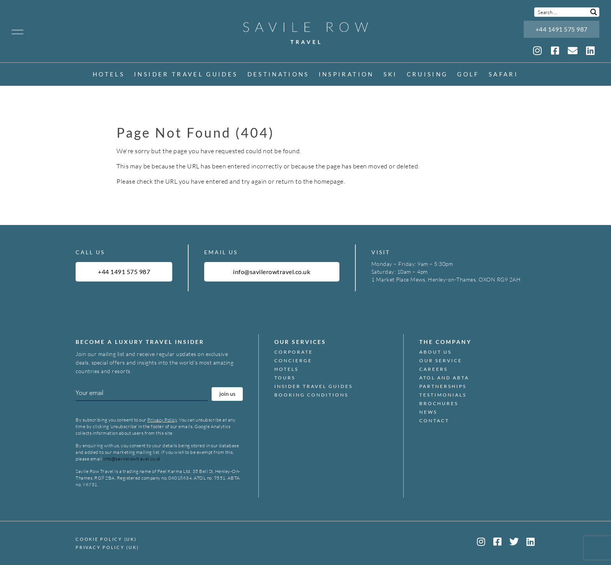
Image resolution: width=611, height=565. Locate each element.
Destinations (278, 75)
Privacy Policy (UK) (107, 547)
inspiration (346, 75)
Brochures (438, 403)
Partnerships (442, 386)
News (428, 412)
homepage (329, 181)
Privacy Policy (162, 420)
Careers (433, 369)
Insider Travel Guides (186, 75)
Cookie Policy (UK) (106, 539)
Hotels (109, 75)
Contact (434, 420)
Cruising (427, 75)
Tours (284, 377)
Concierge (293, 360)
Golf (468, 75)
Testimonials (442, 395)
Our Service (440, 360)
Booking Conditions (311, 395)
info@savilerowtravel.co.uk (132, 459)
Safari (503, 75)
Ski (390, 75)
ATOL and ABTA (444, 377)
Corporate (293, 352)
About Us (435, 352)
